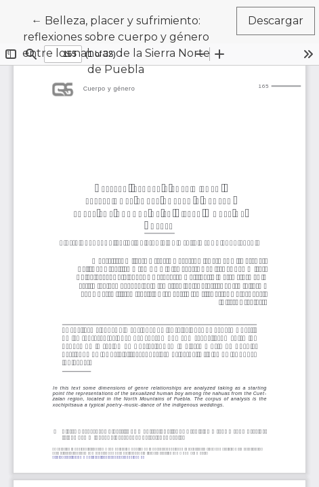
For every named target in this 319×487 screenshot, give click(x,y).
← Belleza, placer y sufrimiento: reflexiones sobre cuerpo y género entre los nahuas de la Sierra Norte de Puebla (120, 44)
